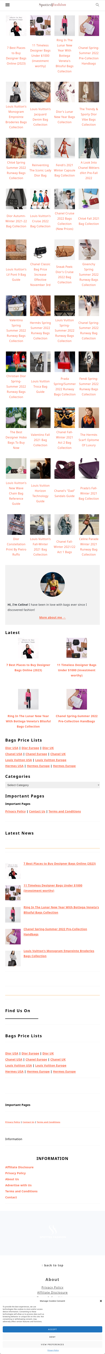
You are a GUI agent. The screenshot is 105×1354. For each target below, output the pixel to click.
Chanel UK (58, 754)
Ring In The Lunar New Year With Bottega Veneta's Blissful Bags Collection (65, 55)
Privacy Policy (53, 1350)
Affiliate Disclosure (19, 1167)
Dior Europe (30, 748)
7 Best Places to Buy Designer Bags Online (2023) (60, 863)
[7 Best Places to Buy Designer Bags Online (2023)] (13, 872)
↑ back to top (52, 1265)
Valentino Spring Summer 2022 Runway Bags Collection (16, 330)
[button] (101, 1301)
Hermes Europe (38, 766)
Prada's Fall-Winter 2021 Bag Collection (89, 493)
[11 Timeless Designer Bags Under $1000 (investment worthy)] (13, 893)
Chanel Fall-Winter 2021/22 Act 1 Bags (64, 547)
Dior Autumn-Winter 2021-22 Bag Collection (16, 221)
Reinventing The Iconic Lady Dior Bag (40, 170)
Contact (11, 1197)
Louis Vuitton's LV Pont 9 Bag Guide (16, 274)
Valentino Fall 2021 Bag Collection (40, 440)
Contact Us (37, 811)
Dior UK (48, 748)
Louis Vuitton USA (18, 760)
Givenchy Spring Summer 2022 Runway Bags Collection (89, 274)
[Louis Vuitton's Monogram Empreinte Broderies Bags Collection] (13, 959)
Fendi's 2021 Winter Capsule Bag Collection (64, 170)
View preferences (52, 1344)
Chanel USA (13, 754)
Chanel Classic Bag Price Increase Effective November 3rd (40, 274)
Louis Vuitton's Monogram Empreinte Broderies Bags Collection (16, 117)
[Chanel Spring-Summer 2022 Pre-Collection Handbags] (13, 937)
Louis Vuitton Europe (50, 760)
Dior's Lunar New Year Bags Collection (64, 117)
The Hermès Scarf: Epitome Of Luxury (89, 440)
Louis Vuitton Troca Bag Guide (40, 386)
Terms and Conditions (65, 811)
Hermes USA (14, 766)
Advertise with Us (18, 1185)
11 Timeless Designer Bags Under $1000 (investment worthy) (40, 55)
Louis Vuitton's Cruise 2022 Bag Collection (40, 221)
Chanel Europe (36, 754)
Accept (52, 1329)
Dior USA (11, 748)
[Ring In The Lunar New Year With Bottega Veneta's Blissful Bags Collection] (13, 915)
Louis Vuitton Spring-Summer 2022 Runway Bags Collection (64, 330)
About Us (12, 1179)
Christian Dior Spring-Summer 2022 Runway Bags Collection (16, 386)
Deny (52, 1337)
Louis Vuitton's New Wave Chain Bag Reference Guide (16, 493)
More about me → (52, 617)
